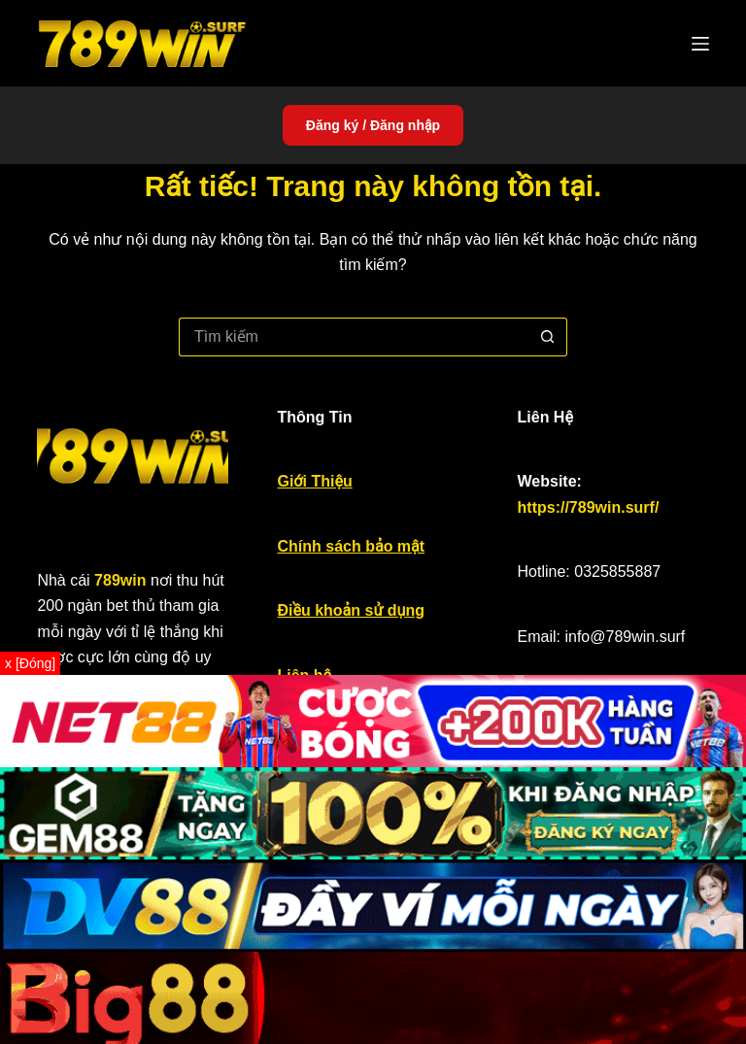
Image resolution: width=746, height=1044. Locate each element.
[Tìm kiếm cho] (353, 337)
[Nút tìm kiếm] (547, 337)
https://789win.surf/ (589, 507)
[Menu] (700, 43)
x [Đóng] (30, 663)
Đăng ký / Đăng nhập (373, 125)
